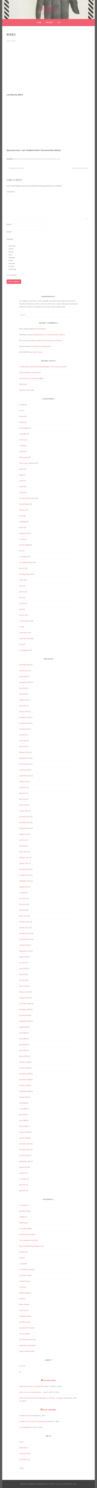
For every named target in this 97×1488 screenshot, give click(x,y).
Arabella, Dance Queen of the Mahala (32, 1421)
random (22, 615)
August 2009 (23, 1027)
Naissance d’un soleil (26, 390)
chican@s (22, 434)
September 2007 (25, 1161)
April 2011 (22, 910)
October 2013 (24, 770)
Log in (21, 1442)
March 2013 (23, 805)
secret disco (23, 632)
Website (10, 239)
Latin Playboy (41, 329)
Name (10, 224)
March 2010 (23, 986)
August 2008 (23, 1097)
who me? (49, 22)
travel (21, 644)
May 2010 (22, 974)
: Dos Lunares (24, 1205)
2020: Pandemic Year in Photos (30, 372)
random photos (24, 621)
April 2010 (22, 980)
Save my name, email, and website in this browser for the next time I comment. (12, 260)
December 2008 (24, 1074)
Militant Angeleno (25, 1293)
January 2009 (24, 1068)
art (20, 410)
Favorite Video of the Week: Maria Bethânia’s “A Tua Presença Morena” (43, 367)
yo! (59, 22)
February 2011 (24, 922)
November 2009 (24, 1009)
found (21, 516)
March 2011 (23, 916)
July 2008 (22, 1103)
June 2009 (22, 1039)
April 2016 (22, 694)
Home (39, 22)
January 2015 (24, 711)
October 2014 (24, 729)
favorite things (24, 504)
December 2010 (24, 933)
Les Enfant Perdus (25, 1275)
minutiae (22, 1298)
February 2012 (24, 857)
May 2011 (22, 904)
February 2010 (24, 992)
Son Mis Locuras (24, 1322)
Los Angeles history (26, 562)
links (20, 551)
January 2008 (24, 1138)
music (58, 159)
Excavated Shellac (25, 1228)
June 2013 (22, 787)
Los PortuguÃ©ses (25, 1427)
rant (20, 627)
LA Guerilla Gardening (26, 1269)
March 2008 (23, 1126)
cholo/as (22, 440)
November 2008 (24, 1079)
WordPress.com (69, 1484)
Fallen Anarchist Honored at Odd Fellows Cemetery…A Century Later (43, 1398)
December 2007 (24, 1144)
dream (21, 469)
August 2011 (23, 887)
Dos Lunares (49, 1410)
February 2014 (24, 752)
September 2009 (25, 1021)
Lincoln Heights (24, 545)
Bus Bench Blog (24, 1211)
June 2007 (22, 1179)
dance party (23, 457)
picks (21, 597)
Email (9, 231)
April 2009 (22, 1050)
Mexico (21, 568)
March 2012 (23, 852)
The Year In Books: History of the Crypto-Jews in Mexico (43, 340)
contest (21, 445)
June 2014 (22, 740)
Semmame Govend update (41, 346)
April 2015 (22, 706)
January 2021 (24, 670)
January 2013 (24, 811)
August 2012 (23, 834)
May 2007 (22, 1185)
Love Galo (22, 1287)
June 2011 (22, 898)
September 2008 (25, 1091)
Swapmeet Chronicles (26, 1328)
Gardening (22, 521)
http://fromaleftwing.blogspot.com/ (31, 1246)
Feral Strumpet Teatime (27, 1234)
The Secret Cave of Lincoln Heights (31, 378)
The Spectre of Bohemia (27, 1339)
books (21, 416)
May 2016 (22, 688)
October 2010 (24, 945)
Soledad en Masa (25, 1316)
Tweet (21, 1468)
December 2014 (24, 717)
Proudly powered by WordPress (34, 1484)
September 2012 (25, 828)
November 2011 (24, 875)
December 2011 (24, 869)
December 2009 (24, 1003)
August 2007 (23, 1167)
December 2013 (24, 758)
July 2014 (22, 735)
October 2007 (24, 1155)
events (21, 481)
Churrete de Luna (25, 1415)
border (21, 422)
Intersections (23, 1252)
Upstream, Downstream (27, 1345)
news (21, 586)
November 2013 (24, 764)
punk (21, 609)
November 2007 (24, 1150)
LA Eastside (23, 1264)
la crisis (21, 539)
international (23, 533)
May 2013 (22, 793)
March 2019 (23, 676)
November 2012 (24, 822)
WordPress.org (24, 1459)
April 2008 (22, 1120)
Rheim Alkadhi (24, 1304)
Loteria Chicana (24, 1281)
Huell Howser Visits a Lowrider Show (31, 1386)
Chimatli (48, 8)
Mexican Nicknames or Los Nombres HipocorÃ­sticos (47, 335)
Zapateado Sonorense (15, 168)
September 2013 (25, 776)
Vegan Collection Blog (26, 1351)
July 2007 (22, 1173)
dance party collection (21, 159)
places (21, 603)
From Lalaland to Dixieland (28, 1240)
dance (21, 451)
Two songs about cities (81, 168)
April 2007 (22, 1190)
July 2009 (22, 1033)
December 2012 (24, 817)
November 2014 (24, 723)
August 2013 (23, 781)
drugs (21, 475)
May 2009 (22, 1044)
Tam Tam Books (24, 1334)
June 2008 (22, 1109)
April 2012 (22, 846)
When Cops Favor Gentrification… (31, 1392)
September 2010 (25, 951)
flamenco (22, 510)
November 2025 (24, 665)
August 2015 (23, 700)
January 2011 (24, 927)
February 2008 (24, 1132)
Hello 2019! (23, 384)
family (21, 486)
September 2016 (25, 682)
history (21, 527)
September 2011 (25, 881)
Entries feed (23, 1448)
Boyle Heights (24, 428)
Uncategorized (24, 650)
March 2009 (23, 1056)
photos (21, 592)
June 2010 (22, 968)
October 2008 (24, 1085)
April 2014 (22, 746)
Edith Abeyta (23, 1223)
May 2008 (22, 1114)
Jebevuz (22, 1258)
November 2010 (24, 939)
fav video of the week (36, 159)
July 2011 (22, 893)
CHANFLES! (23, 1217)
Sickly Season (24, 1310)
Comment (10, 193)
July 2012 (22, 840)
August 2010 (23, 957)
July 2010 (22, 963)
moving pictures (50, 159)
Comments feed (24, 1453)
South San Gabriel (25, 638)
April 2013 (22, 799)
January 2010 (24, 998)
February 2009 (24, 1062)
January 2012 (24, 863)
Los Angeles (23, 556)
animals (22, 405)
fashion (21, 492)
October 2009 (24, 1015)
